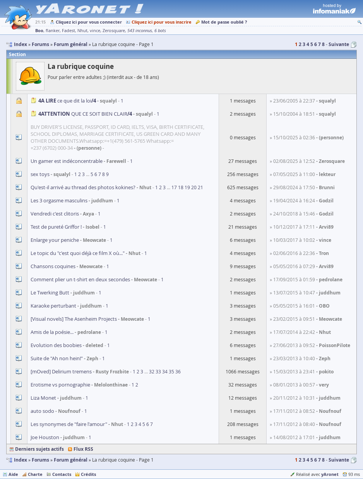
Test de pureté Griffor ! (56, 226)
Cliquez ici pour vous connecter (89, 22)
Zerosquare (114, 30)
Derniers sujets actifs (39, 449)
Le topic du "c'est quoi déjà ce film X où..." (78, 253)
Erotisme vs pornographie (60, 384)
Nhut (82, 30)
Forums (40, 460)
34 (165, 371)
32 (151, 371)
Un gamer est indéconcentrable (67, 160)
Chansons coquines (53, 266)
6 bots (160, 30)
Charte (35, 474)
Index (20, 460)
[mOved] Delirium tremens (61, 371)
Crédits (88, 474)
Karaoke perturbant (53, 305)
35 (171, 371)
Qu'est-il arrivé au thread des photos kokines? (83, 187)
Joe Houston (45, 437)
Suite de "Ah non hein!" (57, 358)
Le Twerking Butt (50, 292)
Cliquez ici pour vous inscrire (162, 22)
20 (194, 187)
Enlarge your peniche (55, 239)
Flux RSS (83, 449)
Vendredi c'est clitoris (55, 213)
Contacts (61, 474)
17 (174, 187)
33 (158, 371)
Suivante (339, 44)
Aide (13, 474)
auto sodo (42, 410)
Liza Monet (43, 397)
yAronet (330, 474)
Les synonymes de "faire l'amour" (69, 424)
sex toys (40, 174)
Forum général (70, 460)
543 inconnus (139, 30)
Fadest (68, 30)
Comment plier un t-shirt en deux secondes (80, 279)
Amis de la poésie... (52, 331)
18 (180, 187)
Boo (39, 30)
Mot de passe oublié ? (224, 22)
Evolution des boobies (56, 345)
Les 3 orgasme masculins (59, 200)
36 (178, 371)
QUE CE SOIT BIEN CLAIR (85, 113)
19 (187, 187)
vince (95, 30)
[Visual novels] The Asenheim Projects (74, 318)
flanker (53, 30)
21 (200, 187)
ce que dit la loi (67, 100)
